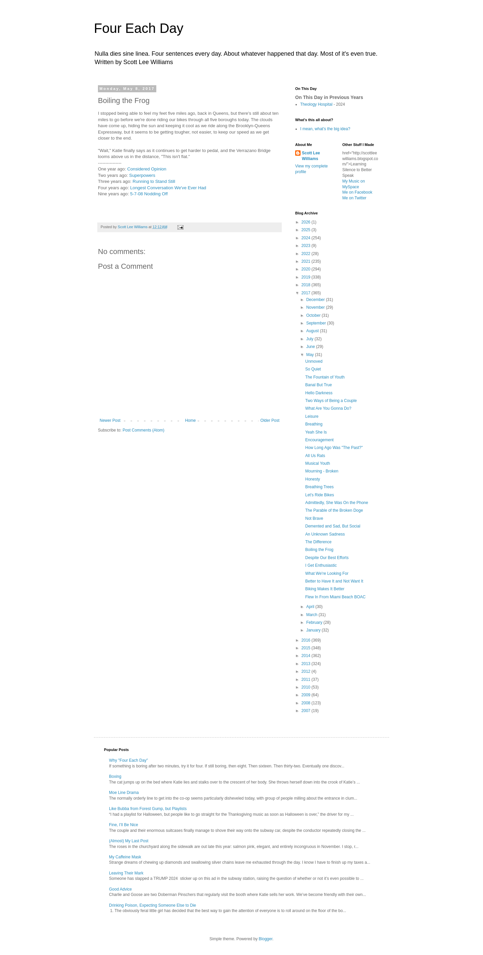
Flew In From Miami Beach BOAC (335, 597)
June (311, 346)
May (310, 354)
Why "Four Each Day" (128, 760)
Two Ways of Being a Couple (331, 400)
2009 (307, 695)
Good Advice (120, 889)
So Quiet (313, 369)
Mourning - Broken (321, 471)
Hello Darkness (318, 393)
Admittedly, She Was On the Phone (336, 502)
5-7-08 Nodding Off (149, 193)
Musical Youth (317, 463)
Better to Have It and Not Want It (334, 581)
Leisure (311, 416)
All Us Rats (315, 455)
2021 (307, 261)
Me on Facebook (357, 192)
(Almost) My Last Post (128, 841)
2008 (307, 703)
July (310, 339)
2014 (307, 655)
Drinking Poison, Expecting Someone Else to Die (152, 905)
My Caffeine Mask (125, 857)
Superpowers (142, 175)
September (316, 323)
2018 (307, 285)
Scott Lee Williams (311, 156)
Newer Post (110, 420)
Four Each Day (138, 28)
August (313, 331)
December (316, 299)
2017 (307, 293)
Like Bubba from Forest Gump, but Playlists (147, 808)
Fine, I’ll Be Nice (123, 824)
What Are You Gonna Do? (328, 408)
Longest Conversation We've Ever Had (168, 187)
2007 (307, 710)
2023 (307, 245)
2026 (307, 222)
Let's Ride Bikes (319, 495)
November (316, 307)
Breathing (313, 424)
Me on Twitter (354, 198)
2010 (307, 687)
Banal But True (318, 385)
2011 (307, 679)
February (314, 622)
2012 (307, 671)
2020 (307, 269)
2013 (307, 663)
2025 (307, 230)
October (314, 315)
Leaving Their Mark (126, 873)
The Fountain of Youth (324, 377)
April (310, 606)
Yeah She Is (316, 432)
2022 (307, 253)
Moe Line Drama (124, 792)
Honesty (312, 479)
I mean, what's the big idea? (325, 129)
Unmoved (313, 361)
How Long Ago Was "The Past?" (334, 447)
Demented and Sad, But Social (332, 526)
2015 (307, 648)
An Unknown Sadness (325, 534)
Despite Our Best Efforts (326, 557)
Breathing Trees (319, 487)
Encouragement (319, 440)
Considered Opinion (146, 168)
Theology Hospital (316, 104)
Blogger (265, 939)
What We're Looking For (326, 573)
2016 (307, 640)
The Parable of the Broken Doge (334, 510)
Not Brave (314, 518)
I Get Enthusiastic (321, 565)
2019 (307, 277)
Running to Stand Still (153, 181)
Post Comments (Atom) (143, 430)
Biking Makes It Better (324, 589)
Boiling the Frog (319, 549)
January (314, 630)
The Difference (318, 542)
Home (190, 420)
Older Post (269, 420)
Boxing (115, 776)
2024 (307, 238)
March (312, 614)
